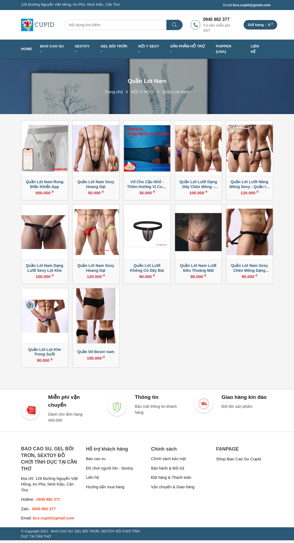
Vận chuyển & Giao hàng (173, 489)
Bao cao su (96, 461)
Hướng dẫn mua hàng (105, 489)
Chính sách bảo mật (168, 461)
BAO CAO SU (52, 49)
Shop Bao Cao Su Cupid (238, 461)
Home (26, 49)
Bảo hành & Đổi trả (168, 471)
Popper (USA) (223, 49)
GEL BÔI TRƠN (114, 49)
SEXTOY (82, 49)
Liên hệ (255, 49)
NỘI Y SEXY (148, 49)
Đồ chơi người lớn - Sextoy (109, 471)
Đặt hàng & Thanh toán (171, 480)
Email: (246, 5)
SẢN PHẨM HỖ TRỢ (187, 49)
